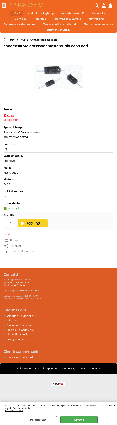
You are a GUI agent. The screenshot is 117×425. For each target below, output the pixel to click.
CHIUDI (114, 405)
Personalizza (38, 419)
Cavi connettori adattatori (79, 29)
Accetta (79, 419)
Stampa (14, 248)
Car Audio (103, 14)
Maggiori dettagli (19, 145)
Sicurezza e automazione (36, 29)
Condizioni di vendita (18, 332)
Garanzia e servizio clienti (21, 322)
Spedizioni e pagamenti (20, 336)
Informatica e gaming (69, 22)
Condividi (15, 253)
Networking (100, 22)
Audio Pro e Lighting (39, 14)
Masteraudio (11, 181)
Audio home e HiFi (74, 14)
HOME (12, 14)
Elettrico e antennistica (41, 37)
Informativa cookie (14, 410)
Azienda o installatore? (19, 364)
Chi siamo (12, 327)
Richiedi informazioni (22, 259)
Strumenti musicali (79, 37)
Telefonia (39, 22)
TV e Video (15, 22)
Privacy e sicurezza (17, 346)
